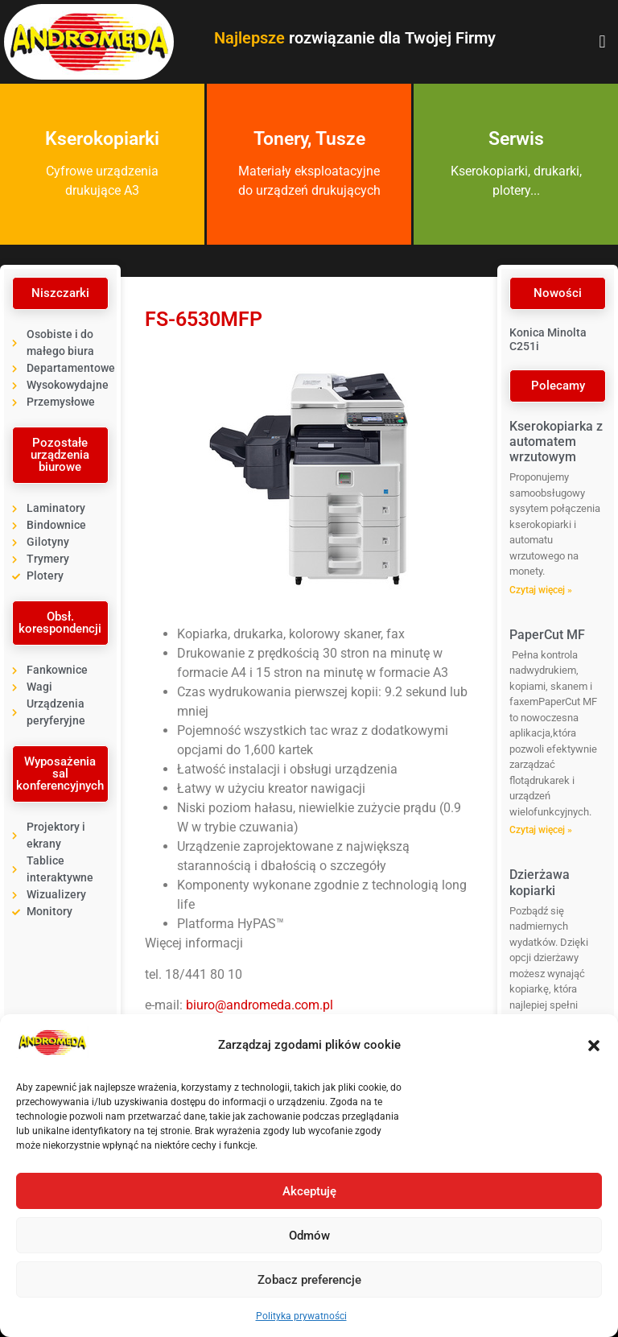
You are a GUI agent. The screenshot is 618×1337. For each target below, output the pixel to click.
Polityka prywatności (301, 1316)
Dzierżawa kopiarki (539, 882)
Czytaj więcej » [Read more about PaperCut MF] (540, 830)
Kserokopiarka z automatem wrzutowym (556, 441)
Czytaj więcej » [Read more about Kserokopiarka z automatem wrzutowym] (540, 590)
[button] (594, 1046)
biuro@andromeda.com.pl (259, 1005)
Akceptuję (309, 1191)
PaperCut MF (547, 634)
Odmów (309, 1235)
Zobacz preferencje (309, 1280)
